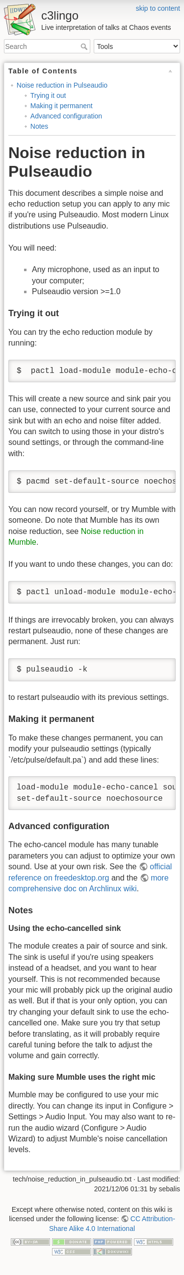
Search (85, 46)
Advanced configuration (66, 116)
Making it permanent (61, 106)
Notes (39, 126)
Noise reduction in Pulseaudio (62, 85)
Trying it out (48, 95)
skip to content (158, 8)
